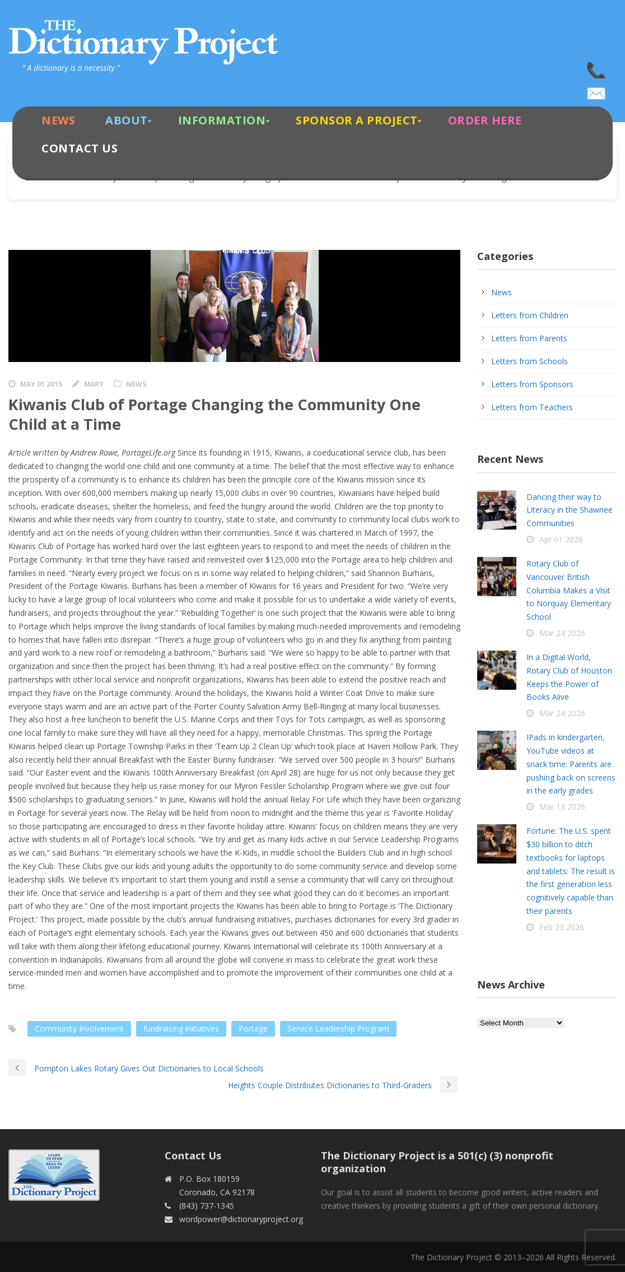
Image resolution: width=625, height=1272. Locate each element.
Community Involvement (79, 1028)
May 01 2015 (41, 384)
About (126, 120)
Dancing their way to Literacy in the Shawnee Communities (569, 510)
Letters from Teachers (532, 407)
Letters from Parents (529, 338)
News (58, 120)
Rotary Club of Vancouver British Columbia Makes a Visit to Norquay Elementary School (568, 590)
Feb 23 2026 (561, 927)
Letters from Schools (529, 361)
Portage (253, 1028)
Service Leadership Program (338, 1028)
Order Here (485, 120)
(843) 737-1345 (597, 67)
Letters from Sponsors (532, 384)
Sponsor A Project (357, 120)
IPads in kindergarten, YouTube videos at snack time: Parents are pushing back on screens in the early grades (570, 764)
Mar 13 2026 (562, 806)
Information (222, 120)
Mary (94, 384)
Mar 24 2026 (562, 633)
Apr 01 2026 (561, 539)
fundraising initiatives (181, 1028)
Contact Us (79, 148)
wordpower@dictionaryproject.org (597, 89)
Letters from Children (529, 315)
